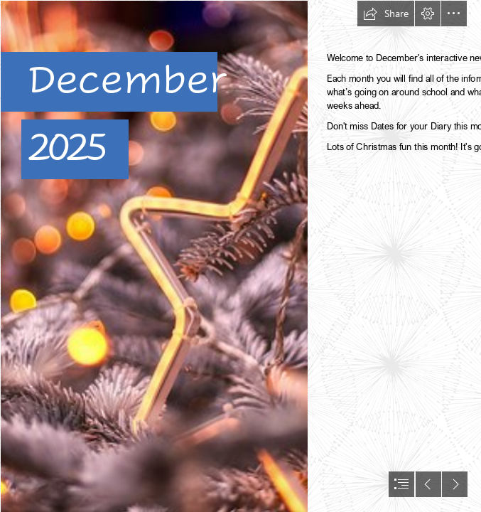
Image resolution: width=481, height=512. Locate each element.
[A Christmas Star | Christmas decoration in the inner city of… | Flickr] (153, 256)
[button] (385, 13)
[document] (240, 256)
